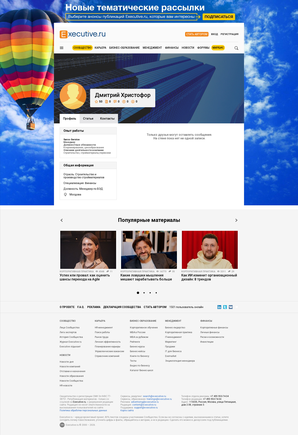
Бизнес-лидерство (175, 327)
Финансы (172, 47)
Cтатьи (88, 118)
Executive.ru (79, 402)
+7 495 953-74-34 (219, 396)
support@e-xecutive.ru (146, 407)
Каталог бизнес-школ (141, 370)
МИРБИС (218, 47)
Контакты (107, 118)
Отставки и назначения (72, 371)
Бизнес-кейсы (137, 351)
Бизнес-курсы (137, 346)
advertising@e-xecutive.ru (145, 402)
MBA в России (137, 332)
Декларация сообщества (122, 307)
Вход (214, 34)
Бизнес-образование (124, 47)
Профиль (69, 118)
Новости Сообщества (71, 380)
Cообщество (68, 321)
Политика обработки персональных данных (83, 410)
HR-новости (66, 385)
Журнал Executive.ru (71, 342)
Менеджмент (152, 47)
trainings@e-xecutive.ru (159, 399)
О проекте (67, 307)
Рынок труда (101, 337)
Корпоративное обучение (144, 327)
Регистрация (229, 34)
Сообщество (82, 47)
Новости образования (72, 376)
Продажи (170, 346)
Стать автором (196, 34)
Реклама (93, 307)
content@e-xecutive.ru (144, 404)
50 (98, 101)
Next (236, 220)
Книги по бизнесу (139, 356)
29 (232, 271)
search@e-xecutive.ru (154, 396)
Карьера (100, 47)
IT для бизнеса (173, 351)
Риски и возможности (212, 337)
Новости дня (67, 361)
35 (173, 271)
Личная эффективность (107, 342)
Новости (188, 47)
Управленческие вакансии (109, 351)
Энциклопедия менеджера (180, 361)
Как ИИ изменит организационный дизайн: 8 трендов (209, 277)
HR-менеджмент (104, 327)
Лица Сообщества (69, 327)
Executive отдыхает (70, 346)
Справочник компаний (107, 356)
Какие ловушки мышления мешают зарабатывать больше (146, 277)
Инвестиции (206, 342)
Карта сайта (127, 410)
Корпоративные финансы (214, 327)
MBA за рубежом (139, 337)
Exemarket (170, 356)
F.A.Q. (80, 307)
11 (111, 271)
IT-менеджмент (173, 337)
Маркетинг (171, 342)
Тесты (133, 361)
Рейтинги (135, 342)
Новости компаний (70, 366)
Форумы (203, 47)
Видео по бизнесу (140, 365)
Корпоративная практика (77, 271)
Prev (61, 220)
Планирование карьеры (107, 346)
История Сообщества (71, 337)
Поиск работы (102, 332)
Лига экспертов (68, 332)
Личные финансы (210, 332)
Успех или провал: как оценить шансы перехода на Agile (85, 277)
